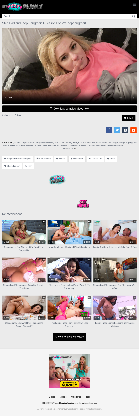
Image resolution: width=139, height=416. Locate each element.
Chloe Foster (7, 142)
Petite (111, 158)
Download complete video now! (69, 108)
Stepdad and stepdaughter (17, 158)
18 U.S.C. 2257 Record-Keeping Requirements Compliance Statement (69, 403)
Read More (69, 148)
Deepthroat (77, 158)
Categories (76, 397)
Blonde (60, 158)
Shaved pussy (12, 166)
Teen (28, 166)
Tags (88, 397)
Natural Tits (95, 158)
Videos (52, 397)
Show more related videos (69, 336)
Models (63, 397)
